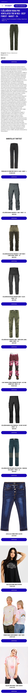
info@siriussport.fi (4, 1)
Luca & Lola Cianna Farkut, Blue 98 (14, 534)
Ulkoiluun (8, 53)
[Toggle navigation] (2, 6)
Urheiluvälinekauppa (20, 5)
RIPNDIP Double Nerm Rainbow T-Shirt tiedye (14, 635)
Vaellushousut (14, 53)
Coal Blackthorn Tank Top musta (14, 584)
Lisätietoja (14, 61)
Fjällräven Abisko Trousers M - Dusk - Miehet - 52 (14, 212)
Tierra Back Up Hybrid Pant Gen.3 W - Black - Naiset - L (14, 171)
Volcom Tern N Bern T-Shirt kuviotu (14, 685)
